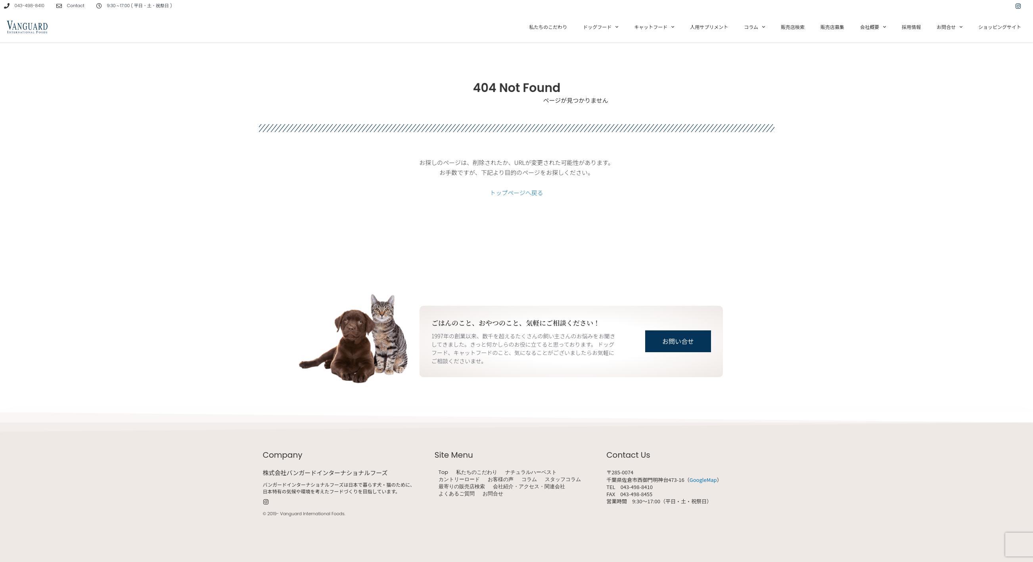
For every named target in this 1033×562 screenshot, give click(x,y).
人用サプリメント (709, 26)
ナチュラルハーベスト (531, 472)
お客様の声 (501, 479)
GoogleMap (703, 479)
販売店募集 (832, 26)
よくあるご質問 (457, 493)
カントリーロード (459, 479)
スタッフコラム (563, 479)
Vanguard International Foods (312, 513)
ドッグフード (600, 27)
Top (443, 472)
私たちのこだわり (548, 26)
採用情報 (911, 26)
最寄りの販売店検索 (462, 486)
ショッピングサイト (999, 26)
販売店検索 (793, 26)
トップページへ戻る (516, 192)
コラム (754, 27)
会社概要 (873, 27)
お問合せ (949, 27)
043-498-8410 (29, 5)
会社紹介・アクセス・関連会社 (529, 486)
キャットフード (654, 27)
